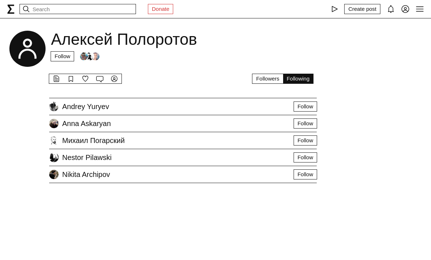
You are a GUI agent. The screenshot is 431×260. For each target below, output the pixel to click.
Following (298, 78)
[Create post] (362, 9)
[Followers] (89, 56)
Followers (267, 78)
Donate (160, 9)
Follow (62, 56)
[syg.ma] (10, 9)
